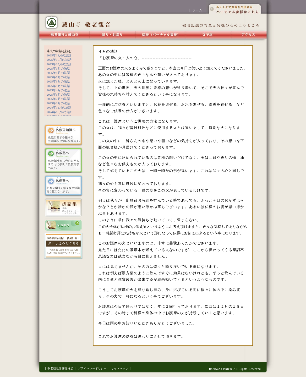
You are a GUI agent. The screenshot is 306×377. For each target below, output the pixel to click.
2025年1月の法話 (58, 103)
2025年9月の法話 (58, 68)
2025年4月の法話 (58, 90)
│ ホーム (197, 10)
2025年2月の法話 (58, 99)
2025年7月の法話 (58, 77)
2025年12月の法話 (59, 55)
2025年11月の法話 (59, 59)
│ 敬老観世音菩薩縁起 (58, 368)
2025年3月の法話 (58, 94)
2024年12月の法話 (59, 107)
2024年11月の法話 (59, 112)
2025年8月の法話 (58, 73)
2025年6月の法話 (58, 81)
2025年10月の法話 (59, 64)
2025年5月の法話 (58, 86)
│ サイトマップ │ (119, 368)
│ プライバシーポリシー (91, 368)
